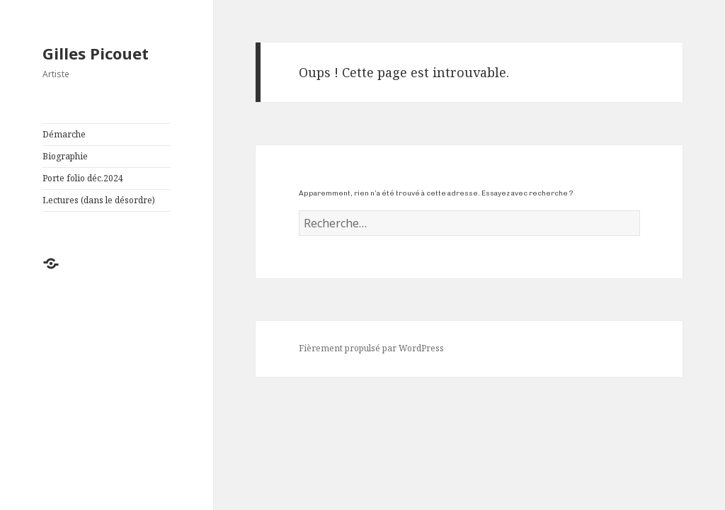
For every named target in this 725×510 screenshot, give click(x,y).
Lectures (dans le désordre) (98, 200)
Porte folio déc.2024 (82, 178)
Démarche (64, 134)
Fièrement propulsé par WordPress (371, 348)
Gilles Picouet (95, 53)
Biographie (65, 156)
